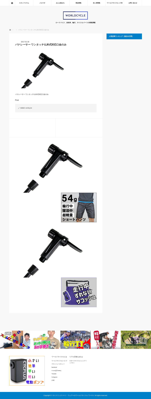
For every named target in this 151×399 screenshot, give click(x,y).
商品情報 (78, 3)
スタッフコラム (24, 3)
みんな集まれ (60, 3)
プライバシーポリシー (58, 364)
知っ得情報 (96, 3)
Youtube (54, 373)
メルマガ (42, 3)
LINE (53, 380)
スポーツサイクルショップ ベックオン (78, 362)
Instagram (54, 377)
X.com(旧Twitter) (56, 370)
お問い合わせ (133, 3)
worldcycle (28, 108)
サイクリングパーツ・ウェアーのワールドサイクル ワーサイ (73, 395)
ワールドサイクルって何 (114, 3)
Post (17, 100)
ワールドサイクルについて (59, 360)
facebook (54, 367)
